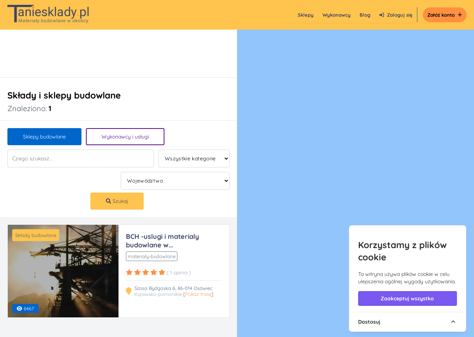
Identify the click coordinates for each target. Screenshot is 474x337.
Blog (365, 15)
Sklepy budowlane (44, 136)
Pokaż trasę (198, 294)
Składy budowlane (35, 235)
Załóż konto (444, 15)
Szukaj (117, 201)
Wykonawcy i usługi (125, 136)
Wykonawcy (337, 15)
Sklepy (306, 15)
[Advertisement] (111, 53)
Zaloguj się (396, 15)
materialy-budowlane (152, 256)
